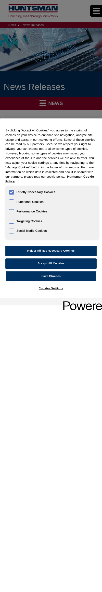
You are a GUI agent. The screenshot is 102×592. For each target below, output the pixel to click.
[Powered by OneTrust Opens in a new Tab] (81, 302)
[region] (51, 355)
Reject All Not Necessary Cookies (51, 250)
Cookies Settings (51, 288)
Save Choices (51, 276)
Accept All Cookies (51, 263)
